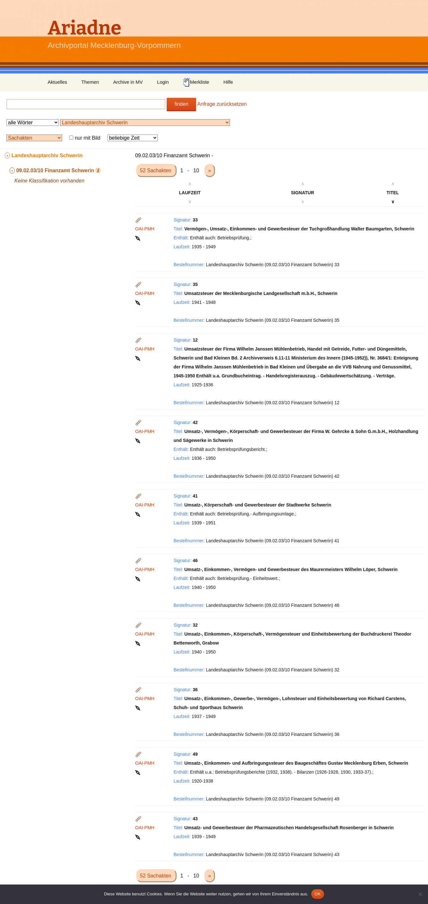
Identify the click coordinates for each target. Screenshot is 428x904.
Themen (90, 82)
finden (181, 104)
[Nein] (420, 894)
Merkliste (196, 82)
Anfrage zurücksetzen (222, 104)
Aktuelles (57, 82)
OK (317, 894)
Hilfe (228, 82)
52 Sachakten (156, 170)
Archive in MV (128, 82)
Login (163, 82)
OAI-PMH (145, 228)
